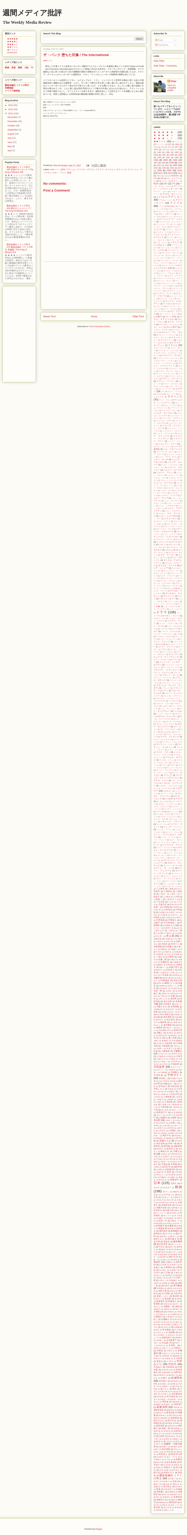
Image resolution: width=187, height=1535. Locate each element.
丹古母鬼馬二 (170, 923)
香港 (158, 1489)
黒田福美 (178, 1507)
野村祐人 (163, 1454)
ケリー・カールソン (171, 384)
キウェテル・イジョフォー (169, 324)
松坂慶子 (159, 1218)
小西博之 (164, 1104)
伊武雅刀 (169, 947)
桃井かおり (159, 1239)
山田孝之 (159, 1128)
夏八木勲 (173, 1038)
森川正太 (160, 1247)
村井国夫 (173, 1213)
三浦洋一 (162, 894)
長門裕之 (175, 1470)
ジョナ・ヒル (166, 490)
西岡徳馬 (163, 1418)
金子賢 (167, 1459)
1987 (164, 155)
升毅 (173, 996)
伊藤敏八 (173, 949)
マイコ (164, 765)
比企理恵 (162, 1265)
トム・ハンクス (176, 609)
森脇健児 (161, 1249)
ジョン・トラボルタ (167, 506)
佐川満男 (170, 957)
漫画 (20, 67)
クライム (172, 345)
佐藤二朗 (162, 959)
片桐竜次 (158, 1317)
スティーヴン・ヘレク (173, 526)
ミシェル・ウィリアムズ (163, 788)
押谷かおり (160, 1175)
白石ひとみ (160, 1332)
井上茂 (170, 935)
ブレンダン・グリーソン (172, 696)
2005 (164, 168)
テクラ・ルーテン (172, 586)
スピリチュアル (162, 542)
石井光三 (162, 1345)
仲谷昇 (164, 944)
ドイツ (130, 169)
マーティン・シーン (165, 744)
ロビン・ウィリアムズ (165, 878)
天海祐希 (175, 1064)
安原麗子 (173, 1078)
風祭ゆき (175, 1484)
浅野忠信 (170, 1288)
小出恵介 (171, 1091)
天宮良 (165, 1064)
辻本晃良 (175, 1441)
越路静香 (157, 1441)
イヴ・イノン (161, 242)
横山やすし (173, 1252)
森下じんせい (176, 1244)
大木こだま (171, 1048)
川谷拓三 (164, 1154)
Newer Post (49, 316)
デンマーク (169, 596)
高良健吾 (171, 1500)
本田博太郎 (166, 1205)
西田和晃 (160, 1426)
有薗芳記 (176, 1192)
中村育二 (172, 912)
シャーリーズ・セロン (165, 452)
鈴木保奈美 (171, 1462)
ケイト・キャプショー (165, 373)
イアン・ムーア (176, 240)
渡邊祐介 (172, 1301)
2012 (11, 113)
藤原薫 (179, 1410)
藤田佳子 (159, 1413)
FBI (162, 178)
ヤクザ (179, 799)
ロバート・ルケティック (172, 876)
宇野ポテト (174, 1075)
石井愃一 (173, 1345)
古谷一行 (178, 1004)
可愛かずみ (161, 1007)
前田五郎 (178, 980)
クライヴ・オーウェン (105, 169)
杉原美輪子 (174, 1208)
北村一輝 (158, 991)
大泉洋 (179, 1056)
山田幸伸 (170, 1128)
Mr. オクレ (163, 181)
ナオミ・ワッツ (59, 173)
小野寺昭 (164, 1107)
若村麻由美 (177, 1394)
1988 (172, 155)
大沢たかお (176, 1054)
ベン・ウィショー (169, 708)
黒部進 (158, 1510)
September (13, 129)
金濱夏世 (178, 1459)
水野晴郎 (168, 1267)
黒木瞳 (157, 1507)
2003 (175, 165)
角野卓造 (157, 1431)
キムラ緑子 (172, 327)
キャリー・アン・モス (172, 332)
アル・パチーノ (166, 214)
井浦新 (167, 939)
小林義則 (170, 1099)
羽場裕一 (165, 1386)
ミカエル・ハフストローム (169, 786)
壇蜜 (164, 1038)
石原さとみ (166, 1348)
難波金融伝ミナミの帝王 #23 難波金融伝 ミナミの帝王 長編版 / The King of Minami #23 (19, 248)
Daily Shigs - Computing (165, 65)
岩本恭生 (178, 1141)
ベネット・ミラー (163, 703)
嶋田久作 (165, 1151)
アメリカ (81, 169)
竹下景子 (170, 1361)
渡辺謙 (167, 1299)
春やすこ (166, 1192)
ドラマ (161, 612)
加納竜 (162, 986)
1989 (180, 155)
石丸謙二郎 (167, 1343)
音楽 (13, 67)
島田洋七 (171, 1149)
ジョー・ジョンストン (170, 465)
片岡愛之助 (159, 1312)
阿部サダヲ (169, 1473)
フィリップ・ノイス (171, 667)
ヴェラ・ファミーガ (169, 265)
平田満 (174, 1164)
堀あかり (170, 1028)
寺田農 (179, 1089)
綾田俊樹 (173, 1381)
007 (169, 144)
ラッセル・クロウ (163, 814)
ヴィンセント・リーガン (169, 260)
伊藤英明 (160, 954)
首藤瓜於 (157, 1487)
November (13, 121)
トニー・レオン (173, 601)
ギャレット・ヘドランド (166, 335)
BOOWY (175, 176)
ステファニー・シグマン (163, 539)
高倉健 (179, 1489)
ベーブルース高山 (175, 701)
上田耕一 (158, 899)
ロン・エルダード (170, 884)
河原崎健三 (173, 1280)
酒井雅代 (174, 1447)
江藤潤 (176, 1273)
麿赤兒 (165, 1505)
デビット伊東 (172, 588)
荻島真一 (173, 1399)
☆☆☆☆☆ (161, 144)
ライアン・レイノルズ (173, 809)
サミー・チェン (165, 400)
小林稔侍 (159, 1099)
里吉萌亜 (166, 1449)
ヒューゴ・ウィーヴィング (166, 657)
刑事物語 (9, 88)
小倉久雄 (159, 1091)
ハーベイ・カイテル (169, 631)
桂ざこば (174, 1236)
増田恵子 (173, 1035)
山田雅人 (173, 1131)
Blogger (98, 1529)
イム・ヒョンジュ (167, 248)
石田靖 (176, 1353)
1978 (156, 150)
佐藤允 (173, 959)
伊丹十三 (175, 944)
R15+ (156, 183)
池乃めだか (158, 1275)
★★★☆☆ (164, 138)
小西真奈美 (175, 1104)
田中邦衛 (157, 1325)
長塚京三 (168, 1467)
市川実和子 (165, 1157)
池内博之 (168, 1275)
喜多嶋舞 (178, 1017)
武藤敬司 (169, 1262)
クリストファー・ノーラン (164, 361)
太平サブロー (176, 1067)
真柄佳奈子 (167, 1338)
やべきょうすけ (162, 801)
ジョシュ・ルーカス (163, 483)
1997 (156, 163)
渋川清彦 (166, 1293)
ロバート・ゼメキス (171, 865)
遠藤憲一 (168, 1444)
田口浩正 (164, 1327)
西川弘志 (172, 1421)
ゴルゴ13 (159, 394)
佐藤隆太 (159, 965)
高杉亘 (164, 1494)
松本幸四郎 (158, 1223)
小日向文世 (174, 1094)
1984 (168, 152)
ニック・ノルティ (167, 623)
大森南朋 (165, 1051)
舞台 (175, 1389)
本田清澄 (178, 1205)
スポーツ (162, 544)
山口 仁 (159, 1115)
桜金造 (166, 1242)
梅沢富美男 (162, 1244)
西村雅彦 (168, 1423)
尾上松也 (164, 1110)
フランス (166, 688)
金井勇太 (160, 1457)
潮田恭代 (157, 1309)
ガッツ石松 (171, 317)
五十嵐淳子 (167, 933)
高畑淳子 (160, 1500)
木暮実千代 (177, 1197)
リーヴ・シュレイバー (168, 817)
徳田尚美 (178, 1167)
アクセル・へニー (166, 200)
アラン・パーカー (163, 211)
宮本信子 (163, 1086)
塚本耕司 (170, 1033)
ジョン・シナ (159, 503)
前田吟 (159, 983)
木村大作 (170, 1200)
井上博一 (159, 936)
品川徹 (157, 1017)
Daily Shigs (159, 61)
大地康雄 (165, 1046)
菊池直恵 (175, 1402)
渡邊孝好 (160, 1301)
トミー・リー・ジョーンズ (164, 604)
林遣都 (161, 1228)
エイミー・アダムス (167, 273)
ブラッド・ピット (170, 675)
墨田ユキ (167, 1510)
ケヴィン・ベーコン (165, 381)
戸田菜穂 (178, 1172)
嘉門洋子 (159, 1020)
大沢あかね (163, 1054)
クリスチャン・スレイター (168, 350)
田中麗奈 (167, 1325)
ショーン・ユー (159, 478)
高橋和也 (166, 1497)
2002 (167, 165)
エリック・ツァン (167, 299)
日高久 (174, 1183)
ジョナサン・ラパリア (168, 495)
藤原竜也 (170, 1410)
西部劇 (176, 1428)
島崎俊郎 (178, 1146)
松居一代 (163, 1221)
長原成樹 (157, 1467)
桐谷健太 (172, 1239)
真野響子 (178, 1338)
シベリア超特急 (12, 90)
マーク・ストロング (169, 737)
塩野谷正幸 (162, 1035)
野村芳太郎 (176, 1454)
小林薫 (179, 1099)
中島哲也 (176, 907)
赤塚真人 (175, 1439)
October (12, 125)
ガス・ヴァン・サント (168, 314)
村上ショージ (160, 1213)
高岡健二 (160, 1492)
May (10, 146)
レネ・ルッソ (161, 855)
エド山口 (175, 286)
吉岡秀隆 (175, 1007)
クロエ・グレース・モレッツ (170, 371)
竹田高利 (170, 1367)
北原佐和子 (163, 988)
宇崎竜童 (163, 1072)
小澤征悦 (168, 1102)
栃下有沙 (169, 1234)
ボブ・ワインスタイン (168, 729)
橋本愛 (163, 1257)
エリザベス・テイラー (164, 293)
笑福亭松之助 (167, 1370)
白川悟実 (178, 1330)
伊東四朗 (158, 947)
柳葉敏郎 (175, 1231)
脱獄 (155, 1389)
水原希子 (173, 1265)
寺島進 (171, 1089)
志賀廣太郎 (170, 1169)
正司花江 (163, 1260)
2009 (63, 169)
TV (32, 67)
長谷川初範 (164, 1470)
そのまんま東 (170, 550)
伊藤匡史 (163, 949)
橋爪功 (172, 1257)
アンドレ (170, 237)
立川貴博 (178, 1358)
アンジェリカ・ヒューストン (170, 222)
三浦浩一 (173, 894)
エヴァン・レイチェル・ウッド (169, 278)
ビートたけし (168, 652)
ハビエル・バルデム (164, 636)
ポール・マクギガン (174, 721)
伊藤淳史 (168, 952)
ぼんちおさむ (166, 732)
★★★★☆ (164, 135)
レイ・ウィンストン (164, 842)
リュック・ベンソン (164, 829)
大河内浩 (169, 1056)
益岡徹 (172, 1332)
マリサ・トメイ (161, 780)
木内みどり (165, 1197)
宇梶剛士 (175, 1072)
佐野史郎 (169, 965)
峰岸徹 (167, 1146)
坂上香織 (173, 1022)
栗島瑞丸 (163, 1236)
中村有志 (168, 910)
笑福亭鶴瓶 (165, 1372)
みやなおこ (167, 791)
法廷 (172, 1283)
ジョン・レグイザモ (168, 516)
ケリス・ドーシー (165, 389)
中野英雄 (160, 920)
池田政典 (178, 1275)
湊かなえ (157, 1306)
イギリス (90, 169)
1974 (170, 147)
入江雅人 (172, 972)
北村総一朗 (170, 991)
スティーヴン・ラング (164, 529)
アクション (71, 169)
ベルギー (165, 706)
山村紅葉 (166, 1125)
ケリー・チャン (159, 386)
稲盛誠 (167, 1358)
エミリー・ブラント (161, 288)
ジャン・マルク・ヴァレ (167, 457)
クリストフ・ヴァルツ (172, 355)
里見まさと (178, 1449)
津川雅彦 (177, 1285)
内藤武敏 (158, 978)
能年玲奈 (175, 1386)
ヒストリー (174, 654)
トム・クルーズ (170, 606)
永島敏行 (173, 1270)
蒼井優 (176, 1407)
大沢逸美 (159, 1056)
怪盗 (180, 1169)
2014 (11, 105)
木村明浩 (162, 1202)
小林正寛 (178, 1097)
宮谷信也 (175, 1086)
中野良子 (178, 917)
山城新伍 (163, 1118)
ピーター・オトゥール (167, 647)
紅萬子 (164, 1378)
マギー (173, 765)
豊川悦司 (160, 1436)
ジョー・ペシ (159, 467)
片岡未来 (170, 1312)
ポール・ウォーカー (167, 716)
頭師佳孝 (165, 1484)
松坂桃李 (170, 1218)
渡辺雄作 (178, 1299)
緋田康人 (163, 1384)
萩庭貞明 (162, 1407)
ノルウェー (164, 629)
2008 (159, 170)
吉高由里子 (170, 1009)
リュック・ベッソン (172, 827)
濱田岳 (166, 1309)
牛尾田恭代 (170, 1317)
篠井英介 (172, 1375)
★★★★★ (12, 39)
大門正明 (173, 1061)
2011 (160, 173)
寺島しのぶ (159, 1089)
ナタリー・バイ (159, 618)
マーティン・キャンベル (172, 742)
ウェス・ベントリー (161, 263)
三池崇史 (168, 891)
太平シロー (160, 1070)
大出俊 (159, 1043)
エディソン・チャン (164, 281)
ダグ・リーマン (167, 555)
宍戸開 (164, 1081)
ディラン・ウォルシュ (168, 581)
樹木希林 (173, 1254)
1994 (156, 160)
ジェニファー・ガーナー (172, 431)
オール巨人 (167, 304)
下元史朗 (178, 899)
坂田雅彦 (168, 1025)
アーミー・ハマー (160, 191)
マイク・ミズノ (163, 752)
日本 (157, 1183)
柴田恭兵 (158, 1234)
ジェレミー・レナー (167, 444)
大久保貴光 (177, 1041)
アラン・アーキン (175, 209)
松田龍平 (160, 1226)
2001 (159, 165)
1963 (177, 144)
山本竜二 (173, 1123)
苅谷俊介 (164, 1394)
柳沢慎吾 (163, 1231)
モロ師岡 (169, 799)
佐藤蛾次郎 (177, 962)
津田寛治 (160, 1288)
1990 (159, 158)
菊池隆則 (157, 1404)
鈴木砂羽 (167, 1465)
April (10, 150)
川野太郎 (174, 1154)
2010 (179, 170)
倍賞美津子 (158, 970)
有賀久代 (157, 1195)
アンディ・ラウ (162, 232)
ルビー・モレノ (176, 840)
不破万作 (162, 904)
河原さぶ (162, 1280)
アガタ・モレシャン (172, 194)
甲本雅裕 (166, 1330)
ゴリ (163, 391)
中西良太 (158, 917)
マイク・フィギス (175, 750)
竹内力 (172, 1364)
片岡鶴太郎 (175, 1314)
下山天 (171, 902)
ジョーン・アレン (165, 472)
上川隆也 (166, 897)
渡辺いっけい (163, 1296)
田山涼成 (175, 1327)
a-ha (166, 176)
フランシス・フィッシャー (172, 683)
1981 (172, 150)
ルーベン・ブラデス (161, 834)
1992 (168, 158)
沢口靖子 (169, 1278)
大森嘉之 (177, 1051)
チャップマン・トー (171, 571)
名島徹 (164, 1012)
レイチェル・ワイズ (172, 845)
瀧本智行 (175, 1309)
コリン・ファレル (175, 391)
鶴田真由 (162, 1502)
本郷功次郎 (161, 1208)
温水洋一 (175, 1304)
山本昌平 (162, 1123)
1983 (159, 152)
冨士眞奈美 (169, 978)
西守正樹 (172, 1415)
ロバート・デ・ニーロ (164, 868)
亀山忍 (176, 928)
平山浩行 (173, 1162)
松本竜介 (168, 1223)
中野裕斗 (172, 920)
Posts (159, 40)
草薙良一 (163, 1399)
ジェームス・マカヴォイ (172, 418)
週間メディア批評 (32, 13)
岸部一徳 (172, 1144)
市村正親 (171, 1159)
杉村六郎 (170, 1210)
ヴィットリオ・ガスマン (163, 255)
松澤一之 (178, 1223)
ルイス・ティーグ (168, 837)
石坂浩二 (178, 1348)
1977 (177, 147)
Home (94, 316)
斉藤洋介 (163, 1177)
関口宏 (157, 1473)
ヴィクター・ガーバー (170, 253)
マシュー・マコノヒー (165, 770)
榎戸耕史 (161, 1252)
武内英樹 (173, 1260)
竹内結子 (158, 1367)
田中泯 (166, 1322)
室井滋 (172, 1081)
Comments (161, 45)
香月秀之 (178, 1487)
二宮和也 (171, 931)
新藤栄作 (174, 1180)
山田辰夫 (162, 1130)
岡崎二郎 (173, 1133)
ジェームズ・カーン (169, 410)
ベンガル (178, 711)
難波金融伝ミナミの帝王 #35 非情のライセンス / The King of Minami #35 (19, 169)
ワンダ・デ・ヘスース (173, 886)
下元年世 (160, 902)
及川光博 (168, 1001)
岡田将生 (159, 1138)
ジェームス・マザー (164, 421)
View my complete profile (172, 87)
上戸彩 (176, 897)
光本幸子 (170, 970)
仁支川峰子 (178, 939)
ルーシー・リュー (172, 832)
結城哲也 (176, 1377)
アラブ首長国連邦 (167, 206)
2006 (172, 168)
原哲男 (173, 999)
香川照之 (168, 1487)
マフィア (168, 775)
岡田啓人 (178, 1136)
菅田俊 (165, 1402)
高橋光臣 (173, 1494)
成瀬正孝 (160, 1172)
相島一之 (163, 1335)
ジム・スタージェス (172, 449)
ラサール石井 (161, 812)
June (10, 142)
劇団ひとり (170, 983)
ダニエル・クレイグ (167, 565)
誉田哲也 (167, 1431)
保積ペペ (162, 967)
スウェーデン (170, 519)
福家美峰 (175, 1356)
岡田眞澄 (169, 1138)
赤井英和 (165, 1439)
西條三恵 (178, 1423)
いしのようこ (160, 245)
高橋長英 (178, 1497)
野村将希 (170, 1452)
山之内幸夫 (176, 1112)
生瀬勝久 (165, 1319)
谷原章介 (178, 1431)
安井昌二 (163, 1078)
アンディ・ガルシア (174, 229)
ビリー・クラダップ (161, 659)
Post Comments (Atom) (99, 326)
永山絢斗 (162, 1270)
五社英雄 (178, 933)
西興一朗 (166, 1428)
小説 (26, 67)
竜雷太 (160, 1361)
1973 (162, 147)
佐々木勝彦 (158, 957)
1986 (156, 155)
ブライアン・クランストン (166, 670)
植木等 (171, 1249)
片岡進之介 (163, 1314)
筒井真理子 (160, 1375)
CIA (155, 178)
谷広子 (159, 1434)
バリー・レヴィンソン (168, 639)
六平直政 (164, 975)
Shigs (55, 165)
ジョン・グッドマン (171, 501)
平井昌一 (163, 1162)
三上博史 (160, 889)
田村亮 (156, 1330)
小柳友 (158, 1102)
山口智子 (169, 1115)
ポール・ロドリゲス (165, 724)
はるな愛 (161, 644)
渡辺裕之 (157, 1299)
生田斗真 (176, 1319)
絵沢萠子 (163, 1381)
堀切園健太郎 (164, 1030)
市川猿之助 (160, 1159)
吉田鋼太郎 (158, 1009)
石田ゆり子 (166, 1353)
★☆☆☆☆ (177, 142)
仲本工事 (169, 941)
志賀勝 (159, 1169)
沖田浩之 (159, 1278)
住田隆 (176, 954)
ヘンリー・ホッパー (164, 714)
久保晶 (176, 925)
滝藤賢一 (168, 1306)
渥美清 (166, 1304)
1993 (176, 158)
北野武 (164, 993)
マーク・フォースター (162, 739)
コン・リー (171, 394)
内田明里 (175, 975)
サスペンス (121, 169)
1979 (164, 150)
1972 (155, 147)
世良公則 (173, 904)
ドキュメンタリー (167, 599)
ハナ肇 (179, 634)
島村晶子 (160, 1149)
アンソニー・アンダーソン (166, 224)
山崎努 (173, 1118)
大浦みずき (160, 1059)
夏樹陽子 (165, 1041)
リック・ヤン (161, 824)
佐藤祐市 (165, 962)
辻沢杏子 (157, 1444)
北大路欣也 (175, 988)
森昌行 (171, 1247)
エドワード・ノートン (168, 283)
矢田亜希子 (171, 1340)
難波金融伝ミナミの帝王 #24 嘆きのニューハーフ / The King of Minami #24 (18, 208)
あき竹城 (161, 197)
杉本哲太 (158, 1210)
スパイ (179, 539)
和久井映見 (165, 1014)
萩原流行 (178, 1404)
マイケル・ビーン (166, 760)
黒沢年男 (167, 1507)
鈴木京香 (159, 1462)
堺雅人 (160, 1033)
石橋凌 (160, 1351)
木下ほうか (169, 1195)
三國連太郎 (172, 889)
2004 (156, 168)
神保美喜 (165, 1356)
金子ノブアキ (172, 1457)
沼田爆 (164, 1283)
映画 (69, 173)
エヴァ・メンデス (175, 276)
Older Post (138, 316)
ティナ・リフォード (168, 576)
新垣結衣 (163, 1180)
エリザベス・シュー (174, 291)
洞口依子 (165, 1286)
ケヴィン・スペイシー (172, 378)
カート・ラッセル (170, 309)
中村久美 (157, 910)
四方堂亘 (171, 1020)
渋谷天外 (178, 1293)
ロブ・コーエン (171, 881)
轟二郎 (166, 1441)
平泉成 (164, 1164)
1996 (174, 160)
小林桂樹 (168, 1097)
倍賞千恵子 (174, 967)
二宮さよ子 (159, 931)
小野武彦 (175, 1107)
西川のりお (159, 1421)
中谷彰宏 (168, 917)
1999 (171, 162)
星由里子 (167, 1187)
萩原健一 (167, 1404)
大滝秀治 (172, 1059)
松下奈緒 (178, 1215)
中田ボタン (175, 915)
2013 (11, 109)
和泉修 (176, 1014)
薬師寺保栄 (159, 1410)
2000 (180, 163)
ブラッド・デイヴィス (162, 672)
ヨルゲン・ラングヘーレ (167, 804)
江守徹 (167, 1273)
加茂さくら (172, 986)
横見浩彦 (163, 1254)
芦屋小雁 (163, 1391)
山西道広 (163, 1133)
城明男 (159, 1028)
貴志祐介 (172, 1436)
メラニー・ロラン (167, 793)
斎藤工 (173, 1177)
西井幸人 (162, 1415)
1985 (176, 152)
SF (165, 183)
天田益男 (159, 1066)
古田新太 (167, 1004)
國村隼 (163, 1022)
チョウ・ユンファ (160, 573)
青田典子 (165, 1481)
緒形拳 (173, 1384)
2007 (180, 168)
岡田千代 (166, 1136)
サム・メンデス (170, 405)
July (10, 138)
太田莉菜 (171, 1070)
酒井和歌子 (163, 1447)
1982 (180, 150)
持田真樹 (171, 1175)
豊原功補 (178, 1434)
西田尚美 (171, 1426)
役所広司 (166, 1167)
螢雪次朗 (170, 1413)
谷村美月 (168, 1434)
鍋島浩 (176, 1465)
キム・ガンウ (159, 327)
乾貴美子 (167, 928)
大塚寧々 (159, 1048)
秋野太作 (157, 1358)
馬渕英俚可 (168, 1489)
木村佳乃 (159, 1200)
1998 (163, 163)
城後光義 (178, 1025)
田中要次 (175, 1322)
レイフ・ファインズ (165, 847)
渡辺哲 (176, 1296)
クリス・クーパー (160, 348)
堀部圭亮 (178, 1030)
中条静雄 (163, 915)
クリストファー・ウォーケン (167, 358)
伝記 (169, 954)
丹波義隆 (166, 925)
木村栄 (172, 1202)
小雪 (156, 1110)
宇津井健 (158, 1075)
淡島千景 (162, 1291)
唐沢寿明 (167, 1017)
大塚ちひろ (177, 1046)
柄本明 (170, 1228)
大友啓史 (169, 1043)
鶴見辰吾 (173, 1502)
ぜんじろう (173, 544)
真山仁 (173, 1335)
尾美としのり (177, 1110)
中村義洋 (162, 912)
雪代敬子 (171, 1479)
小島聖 (163, 1094)
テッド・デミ (159, 588)
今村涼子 (159, 941)
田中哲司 (157, 1322)
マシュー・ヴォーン (174, 768)
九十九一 (157, 928)
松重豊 (171, 1226)
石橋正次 (170, 1351)
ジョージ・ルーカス (172, 470)
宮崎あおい (168, 1084)
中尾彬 (166, 907)
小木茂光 (157, 1097)
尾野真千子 (161, 1112)
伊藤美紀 (178, 952)
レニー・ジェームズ (174, 853)
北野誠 (172, 993)
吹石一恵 (173, 1012)
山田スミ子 (177, 1125)
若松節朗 (160, 1396)
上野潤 (169, 899)
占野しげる (162, 999)
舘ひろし (164, 1389)
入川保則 (162, 972)
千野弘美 (164, 996)
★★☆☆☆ (54, 169)
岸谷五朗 (160, 1144)
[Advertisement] (93, 285)
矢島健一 (159, 1340)
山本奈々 (168, 1120)
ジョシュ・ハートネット (169, 480)
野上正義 (159, 1452)
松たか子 (167, 1215)
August (11, 134)
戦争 (169, 1172)
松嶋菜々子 (175, 1221)
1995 (165, 160)
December (13, 117)
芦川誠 (173, 1391)
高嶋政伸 (171, 1492)
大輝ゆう (163, 1061)
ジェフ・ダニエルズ (165, 433)
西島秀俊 (175, 1418)
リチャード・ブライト (171, 821)
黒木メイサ (175, 1505)
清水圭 (172, 1291)
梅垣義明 (177, 1241)
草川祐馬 (171, 1396)
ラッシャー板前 (176, 812)
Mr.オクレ (175, 181)
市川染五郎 (177, 1157)
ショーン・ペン (173, 475)
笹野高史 (178, 1372)
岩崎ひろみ (165, 1140)
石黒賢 (156, 1356)
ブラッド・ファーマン (163, 678)
